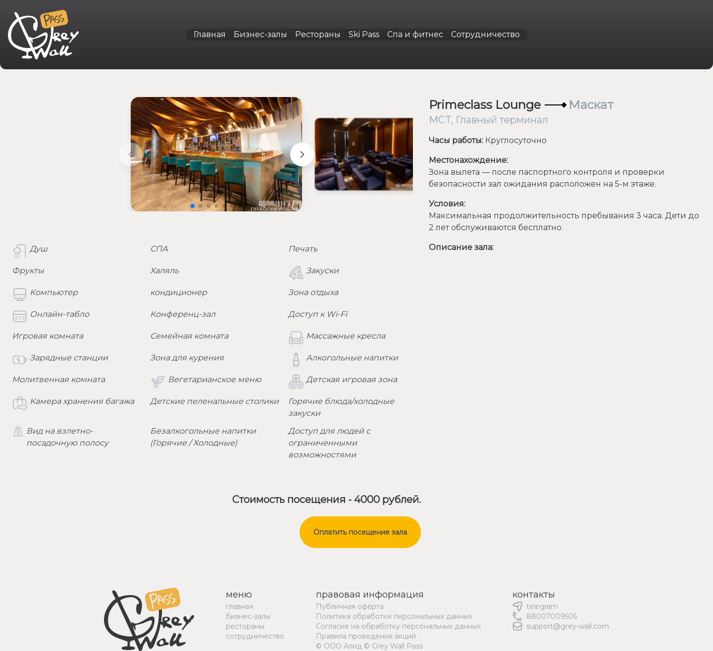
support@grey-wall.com (567, 626)
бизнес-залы (248, 616)
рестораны (245, 626)
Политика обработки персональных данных (394, 616)
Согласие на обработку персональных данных (398, 626)
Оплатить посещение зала (360, 532)
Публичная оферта (350, 606)
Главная (210, 34)
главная (239, 606)
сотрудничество (255, 636)
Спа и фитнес (415, 34)
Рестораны (318, 34)
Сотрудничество (485, 34)
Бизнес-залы (260, 34)
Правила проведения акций (366, 636)
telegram (542, 606)
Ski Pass (364, 34)
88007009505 (551, 616)
